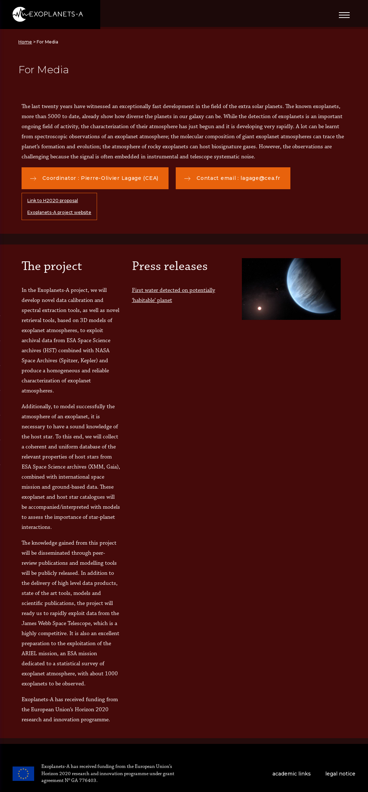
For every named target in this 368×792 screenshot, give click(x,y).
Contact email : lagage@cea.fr (232, 178)
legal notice (340, 773)
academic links (291, 773)
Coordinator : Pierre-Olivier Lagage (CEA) (94, 178)
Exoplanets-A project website (59, 212)
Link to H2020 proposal (52, 200)
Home (25, 42)
